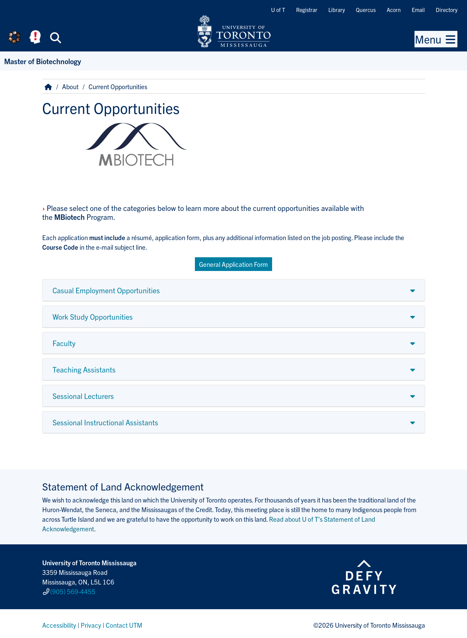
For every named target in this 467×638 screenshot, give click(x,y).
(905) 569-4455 (72, 590)
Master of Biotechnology (42, 61)
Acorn (394, 9)
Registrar (306, 9)
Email (418, 9)
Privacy (91, 622)
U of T (278, 9)
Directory (446, 9)
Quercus (366, 9)
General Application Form (233, 264)
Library (336, 9)
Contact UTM (124, 622)
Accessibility (59, 622)
